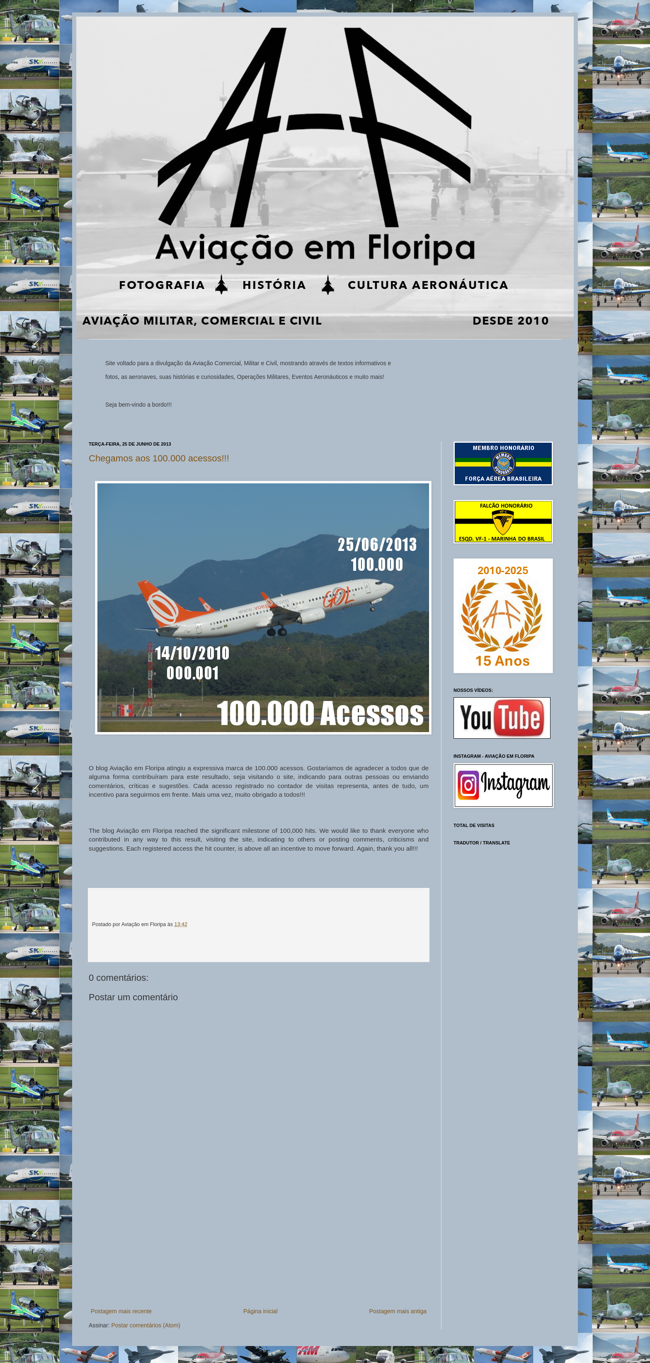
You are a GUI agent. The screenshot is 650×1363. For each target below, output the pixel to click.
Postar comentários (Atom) (145, 1325)
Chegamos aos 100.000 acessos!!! (159, 458)
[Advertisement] (258, 1244)
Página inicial (260, 1311)
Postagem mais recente (121, 1311)
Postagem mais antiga (398, 1311)
